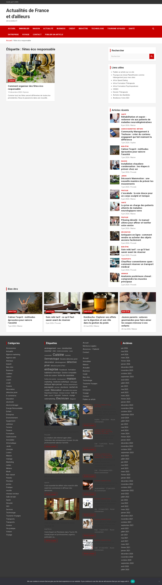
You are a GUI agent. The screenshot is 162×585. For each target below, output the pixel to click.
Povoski (133, 172)
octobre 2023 (126, 449)
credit (8, 383)
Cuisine (9, 386)
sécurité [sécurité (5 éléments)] (58, 395)
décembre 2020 (127, 554)
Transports (126, 259)
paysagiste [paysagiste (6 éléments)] (49, 387)
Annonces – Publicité (91, 349)
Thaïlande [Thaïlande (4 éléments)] (65, 395)
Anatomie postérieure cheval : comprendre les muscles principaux (136, 279)
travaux (9, 525)
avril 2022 (124, 506)
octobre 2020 (126, 560)
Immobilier (24, 29)
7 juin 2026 (125, 143)
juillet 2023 (125, 459)
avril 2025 (124, 392)
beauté (8, 364)
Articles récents (120, 110)
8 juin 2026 (125, 125)
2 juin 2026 (125, 270)
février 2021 (125, 547)
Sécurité (9, 503)
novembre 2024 (127, 408)
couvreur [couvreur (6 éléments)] (47, 351)
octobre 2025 (126, 373)
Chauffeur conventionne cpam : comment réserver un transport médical (137, 264)
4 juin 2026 (125, 214)
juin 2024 (124, 424)
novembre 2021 (127, 519)
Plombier (9, 481)
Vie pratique (10, 528)
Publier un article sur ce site (123, 72)
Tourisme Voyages (116, 29)
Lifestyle (9, 449)
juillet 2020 (125, 569)
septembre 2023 (127, 452)
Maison (36, 29)
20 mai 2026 (126, 329)
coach (8, 380)
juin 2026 (124, 348)
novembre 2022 (127, 484)
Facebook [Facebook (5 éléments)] (63, 370)
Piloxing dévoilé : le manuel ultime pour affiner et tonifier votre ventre (136, 223)
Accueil (12, 29)
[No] (159, 581)
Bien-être (83, 29)
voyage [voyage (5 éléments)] (72, 395)
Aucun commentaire (101, 473)
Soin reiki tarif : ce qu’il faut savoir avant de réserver (135, 251)
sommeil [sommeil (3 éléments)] (51, 395)
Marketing (10, 462)
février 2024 (125, 437)
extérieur (9, 424)
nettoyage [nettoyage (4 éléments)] (73, 382)
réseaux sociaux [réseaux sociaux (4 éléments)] (64, 393)
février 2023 (125, 475)
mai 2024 (124, 427)
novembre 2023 (127, 446)
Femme (9, 427)
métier (8, 465)
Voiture (9, 532)
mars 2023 (125, 471)
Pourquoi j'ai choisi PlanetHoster (125, 75)
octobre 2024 (126, 411)
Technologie (97, 29)
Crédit (72, 29)
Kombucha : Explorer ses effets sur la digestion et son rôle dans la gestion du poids (100, 320)
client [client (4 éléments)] (59, 348)
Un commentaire (100, 491)
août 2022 (125, 494)
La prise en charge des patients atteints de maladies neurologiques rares (137, 208)
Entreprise (13, 34)
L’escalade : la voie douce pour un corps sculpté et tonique (137, 194)
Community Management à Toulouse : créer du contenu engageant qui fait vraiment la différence (136, 135)
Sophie (133, 143)
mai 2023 (124, 465)
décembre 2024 (127, 405)
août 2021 (125, 528)
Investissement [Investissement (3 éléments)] (61, 379)
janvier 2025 (125, 402)
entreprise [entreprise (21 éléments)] (51, 369)
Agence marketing (128, 129)
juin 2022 (124, 500)
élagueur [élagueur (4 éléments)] (73, 399)
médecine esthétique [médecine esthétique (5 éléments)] (61, 382)
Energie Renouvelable (14, 408)
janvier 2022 (125, 513)
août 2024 (125, 418)
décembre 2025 (127, 367)
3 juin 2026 (125, 228)
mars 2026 (125, 358)
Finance (9, 430)
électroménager (12, 405)
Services (9, 509)
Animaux (124, 273)
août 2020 (125, 566)
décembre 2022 (127, 481)
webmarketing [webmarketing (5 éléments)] (49, 399)
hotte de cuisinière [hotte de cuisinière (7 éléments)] (66, 375)
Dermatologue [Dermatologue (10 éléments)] (51, 358)
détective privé (11, 392)
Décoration (125, 232)
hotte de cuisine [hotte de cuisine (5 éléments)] (50, 376)
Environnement (12, 418)
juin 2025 (124, 386)
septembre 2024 (127, 415)
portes (8, 484)
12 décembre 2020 (15, 92)
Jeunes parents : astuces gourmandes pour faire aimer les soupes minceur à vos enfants (136, 321)
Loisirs (8, 452)
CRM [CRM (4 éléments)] (54, 351)
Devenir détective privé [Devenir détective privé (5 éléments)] (68, 359)
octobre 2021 (126, 522)
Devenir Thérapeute (120, 92)
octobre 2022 (126, 487)
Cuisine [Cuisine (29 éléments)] (58, 355)
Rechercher (151, 56)
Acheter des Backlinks (121, 95)
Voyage (25, 34)
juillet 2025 (125, 383)
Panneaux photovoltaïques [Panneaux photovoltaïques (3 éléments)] (70, 384)
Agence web (11, 358)
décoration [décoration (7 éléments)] (49, 362)
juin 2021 (124, 535)
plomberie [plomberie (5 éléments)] (64, 387)
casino (8, 377)
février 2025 (125, 399)
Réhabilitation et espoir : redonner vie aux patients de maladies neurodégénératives (136, 119)
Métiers (140, 129)
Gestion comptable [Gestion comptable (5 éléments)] (69, 373)
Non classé (10, 475)
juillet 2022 (125, 497)
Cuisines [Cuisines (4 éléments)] (68, 355)
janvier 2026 (125, 364)
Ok (133, 581)
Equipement (10, 421)
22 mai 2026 (88, 326)
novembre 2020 (127, 557)
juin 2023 (124, 462)
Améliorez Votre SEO (121, 98)
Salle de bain (11, 497)
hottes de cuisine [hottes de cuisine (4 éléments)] (50, 379)
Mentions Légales (89, 346)
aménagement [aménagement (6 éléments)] (50, 348)
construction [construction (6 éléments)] (67, 348)
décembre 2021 (127, 516)
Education (10, 399)
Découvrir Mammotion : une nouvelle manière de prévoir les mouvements (137, 181)
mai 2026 (124, 351)
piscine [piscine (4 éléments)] (57, 387)
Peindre (9, 478)
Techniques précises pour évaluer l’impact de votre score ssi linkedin (104, 438)
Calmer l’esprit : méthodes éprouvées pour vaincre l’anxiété (134, 152)
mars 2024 (125, 434)
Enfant (8, 411)
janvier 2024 (125, 440)
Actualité (48, 29)
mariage (9, 459)
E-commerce (11, 396)
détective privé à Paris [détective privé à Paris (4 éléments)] (58, 366)
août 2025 (125, 380)
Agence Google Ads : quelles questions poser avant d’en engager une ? (105, 503)
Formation (10, 434)
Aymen (26, 92)
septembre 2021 (127, 525)
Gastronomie (11, 437)
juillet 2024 (125, 421)
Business (61, 29)
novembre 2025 (127, 370)
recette (9, 490)
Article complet (51, 446)
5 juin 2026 (125, 199)
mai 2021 (124, 538)
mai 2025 (124, 389)
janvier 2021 (125, 551)
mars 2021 (125, 544)
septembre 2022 (127, 490)
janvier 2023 (125, 478)
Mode (8, 471)
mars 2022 (125, 509)
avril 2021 (124, 541)
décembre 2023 (127, 443)
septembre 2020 (127, 563)
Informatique (11, 443)
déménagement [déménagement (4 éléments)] (60, 362)
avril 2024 (124, 430)
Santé (132, 29)
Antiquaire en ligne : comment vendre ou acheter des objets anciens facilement (136, 237)
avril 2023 (124, 468)
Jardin (123, 176)
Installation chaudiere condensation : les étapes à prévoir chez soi (135, 166)
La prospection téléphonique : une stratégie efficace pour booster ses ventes (106, 524)
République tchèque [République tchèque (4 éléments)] (51, 393)
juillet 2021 (125, 532)
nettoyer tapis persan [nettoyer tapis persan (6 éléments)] (53, 384)
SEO (7, 506)
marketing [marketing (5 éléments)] (48, 382)
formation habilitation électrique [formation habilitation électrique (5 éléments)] (60, 371)
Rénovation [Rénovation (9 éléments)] (56, 390)
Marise (133, 125)
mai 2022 (124, 503)
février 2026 (125, 361)
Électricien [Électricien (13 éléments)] (62, 398)
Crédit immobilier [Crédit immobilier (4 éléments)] (62, 351)
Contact (37, 34)
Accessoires (11, 348)
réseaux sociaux (12, 494)
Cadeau (12, 80)
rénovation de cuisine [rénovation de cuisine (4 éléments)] (70, 390)
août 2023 (125, 456)
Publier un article (54, 34)
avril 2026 (124, 354)
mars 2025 (125, 396)
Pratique (124, 190)
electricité (10, 402)
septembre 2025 (127, 377)
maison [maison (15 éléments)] (71, 378)
